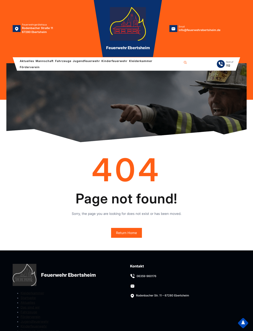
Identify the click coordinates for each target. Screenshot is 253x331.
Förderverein (30, 317)
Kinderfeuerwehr (34, 326)
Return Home (126, 233)
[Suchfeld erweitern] (185, 63)
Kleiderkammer (32, 293)
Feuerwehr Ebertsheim (128, 47)
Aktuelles (28, 303)
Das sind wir (30, 307)
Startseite (28, 298)
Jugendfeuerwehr (35, 321)
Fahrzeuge (29, 312)
